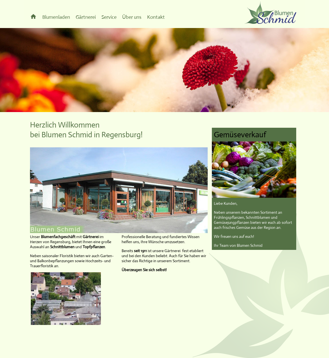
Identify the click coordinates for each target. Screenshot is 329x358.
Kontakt (156, 17)
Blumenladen (56, 17)
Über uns (132, 17)
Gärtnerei (86, 17)
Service (109, 17)
